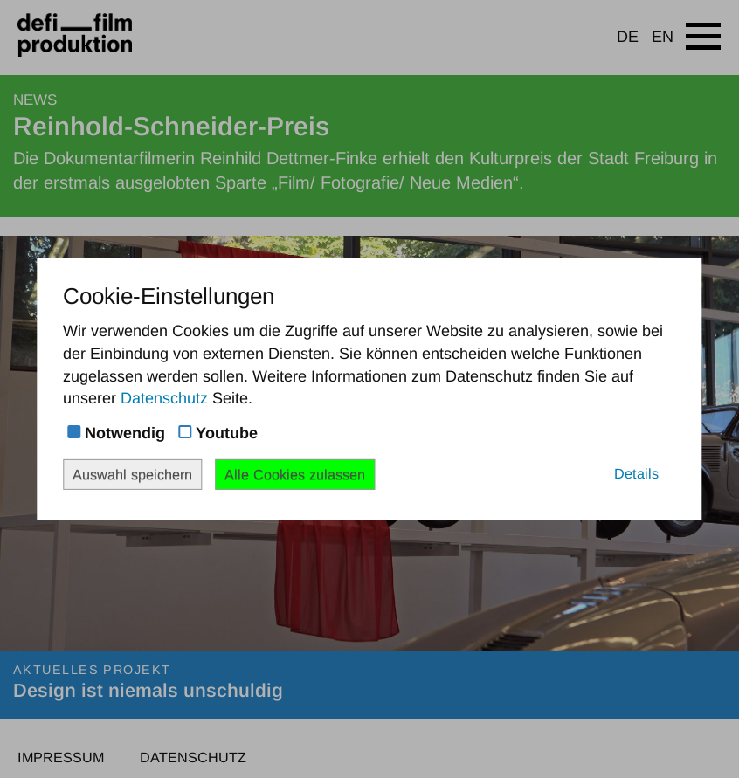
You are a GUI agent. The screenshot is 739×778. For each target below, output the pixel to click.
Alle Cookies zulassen (294, 473)
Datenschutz (164, 398)
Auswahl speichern (132, 473)
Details (636, 472)
